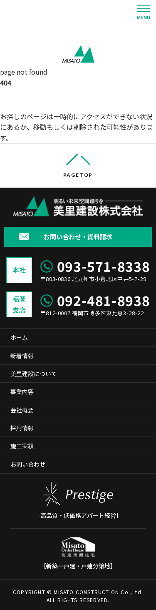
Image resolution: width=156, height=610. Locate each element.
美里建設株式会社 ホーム (32, 101)
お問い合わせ (27, 464)
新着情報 (22, 355)
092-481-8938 (103, 300)
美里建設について (33, 373)
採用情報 (22, 428)
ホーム (19, 337)
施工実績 (22, 446)
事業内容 (22, 391)
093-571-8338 (103, 266)
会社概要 (22, 410)
